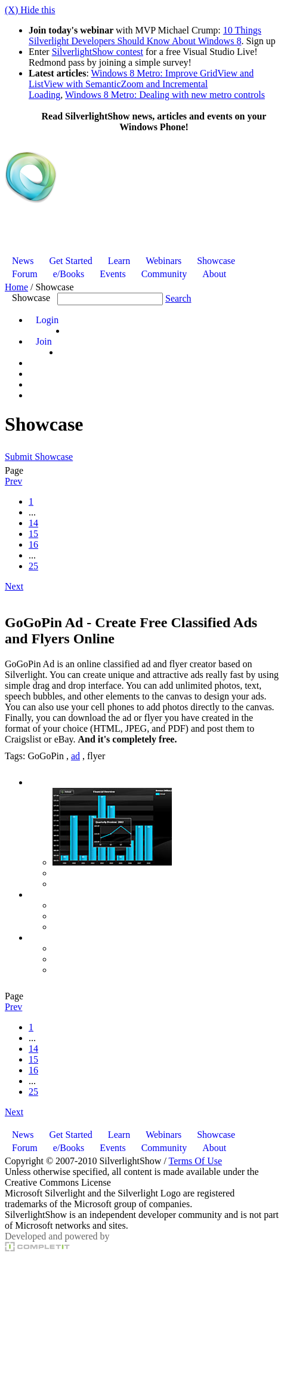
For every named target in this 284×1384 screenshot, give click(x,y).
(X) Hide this (30, 10)
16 (33, 544)
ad (75, 756)
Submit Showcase (39, 457)
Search (178, 298)
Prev (13, 481)
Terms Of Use (196, 1161)
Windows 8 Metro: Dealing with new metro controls (165, 95)
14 (33, 523)
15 (33, 534)
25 (33, 566)
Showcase (31, 298)
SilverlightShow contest (97, 52)
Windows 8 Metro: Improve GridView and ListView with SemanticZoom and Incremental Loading (141, 84)
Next (14, 586)
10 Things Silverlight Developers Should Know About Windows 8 (145, 35)
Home (16, 287)
